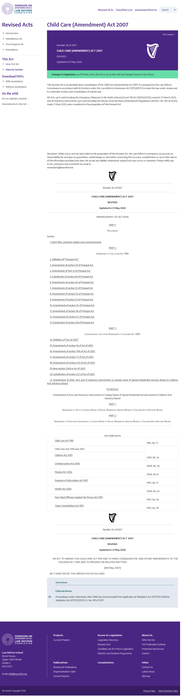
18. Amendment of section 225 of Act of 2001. (72, 362)
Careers (145, 653)
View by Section (12, 69)
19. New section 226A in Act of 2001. (68, 368)
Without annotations (14, 86)
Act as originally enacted (15, 98)
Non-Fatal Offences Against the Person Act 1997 (79, 497)
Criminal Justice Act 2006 (67, 463)
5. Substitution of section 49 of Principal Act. (71, 276)
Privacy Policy (149, 691)
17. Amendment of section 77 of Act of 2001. (72, 356)
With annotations (12, 81)
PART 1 (112, 224)
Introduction (10, 33)
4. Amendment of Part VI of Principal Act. (70, 270)
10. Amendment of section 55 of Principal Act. (72, 305)
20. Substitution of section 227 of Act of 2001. (72, 374)
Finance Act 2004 (63, 471)
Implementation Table (64, 671)
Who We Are (148, 639)
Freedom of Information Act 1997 (71, 480)
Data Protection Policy (168, 691)
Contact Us (147, 667)
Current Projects (61, 639)
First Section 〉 (169, 34)
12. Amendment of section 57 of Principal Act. (72, 316)
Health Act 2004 (63, 488)
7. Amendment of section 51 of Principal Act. (71, 288)
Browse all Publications (65, 667)
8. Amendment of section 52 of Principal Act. (72, 293)
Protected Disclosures (153, 648)
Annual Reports (61, 675)
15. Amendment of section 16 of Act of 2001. (71, 345)
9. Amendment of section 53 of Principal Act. (71, 299)
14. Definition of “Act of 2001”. (64, 339)
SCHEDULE (112, 389)
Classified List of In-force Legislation (115, 648)
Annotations (10, 49)
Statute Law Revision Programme (115, 653)
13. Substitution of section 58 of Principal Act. (72, 322)
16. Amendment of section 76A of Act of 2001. (72, 351)
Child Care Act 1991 (64, 440)
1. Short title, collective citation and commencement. (76, 242)
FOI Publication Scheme (154, 644)
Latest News (148, 671)
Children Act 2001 (64, 455)
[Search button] (175, 10)
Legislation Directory (108, 639)
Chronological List (13, 44)
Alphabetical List (12, 38)
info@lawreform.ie (18, 673)
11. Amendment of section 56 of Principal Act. (72, 310)
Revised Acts (104, 644)
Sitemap (146, 675)
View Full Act (10, 64)
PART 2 (112, 247)
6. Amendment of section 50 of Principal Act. (72, 282)
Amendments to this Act (15, 103)
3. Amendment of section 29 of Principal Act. (72, 265)
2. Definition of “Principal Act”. (64, 259)
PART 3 (112, 328)
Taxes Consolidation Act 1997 (69, 505)
